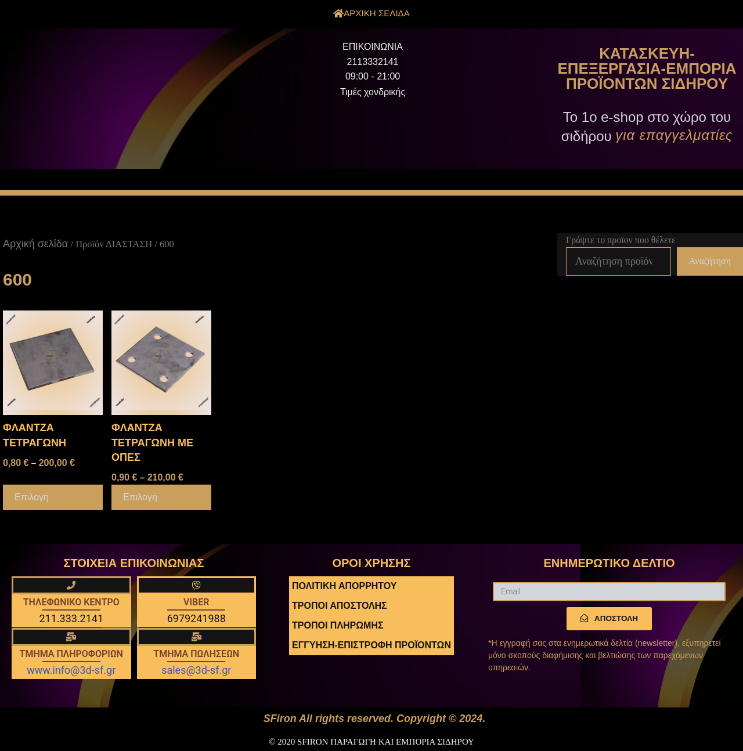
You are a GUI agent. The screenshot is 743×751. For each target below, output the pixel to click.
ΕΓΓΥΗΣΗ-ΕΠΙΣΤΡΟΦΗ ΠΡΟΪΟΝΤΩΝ (371, 645)
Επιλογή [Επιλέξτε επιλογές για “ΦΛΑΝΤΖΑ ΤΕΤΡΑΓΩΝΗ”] (32, 497)
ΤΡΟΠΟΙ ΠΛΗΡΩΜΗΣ (338, 625)
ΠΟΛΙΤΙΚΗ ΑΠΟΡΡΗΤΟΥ (344, 586)
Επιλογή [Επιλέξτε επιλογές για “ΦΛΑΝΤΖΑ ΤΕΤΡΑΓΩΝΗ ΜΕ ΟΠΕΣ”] (140, 497)
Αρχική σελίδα (35, 244)
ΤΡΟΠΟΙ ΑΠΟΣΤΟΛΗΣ (339, 606)
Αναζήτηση (710, 261)
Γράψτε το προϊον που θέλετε (621, 240)
